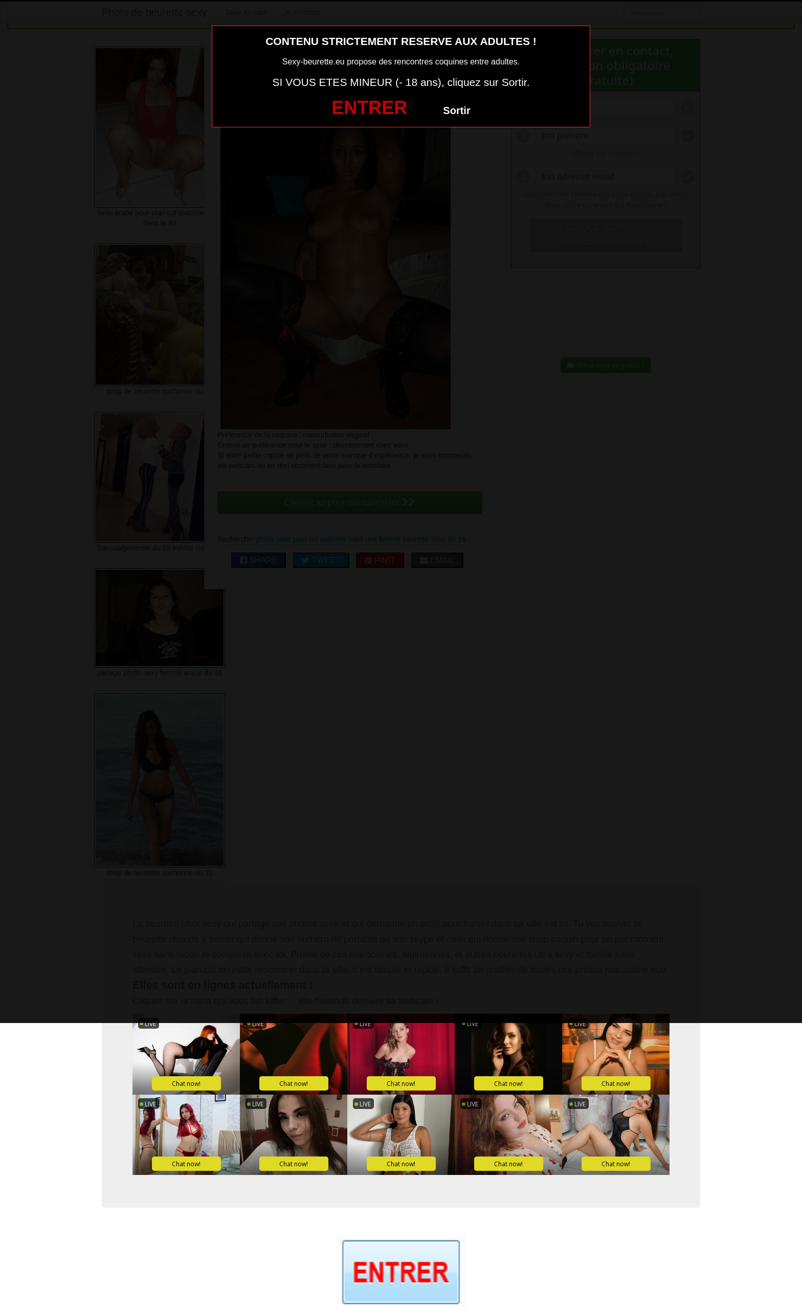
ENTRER (369, 107)
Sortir (456, 110)
